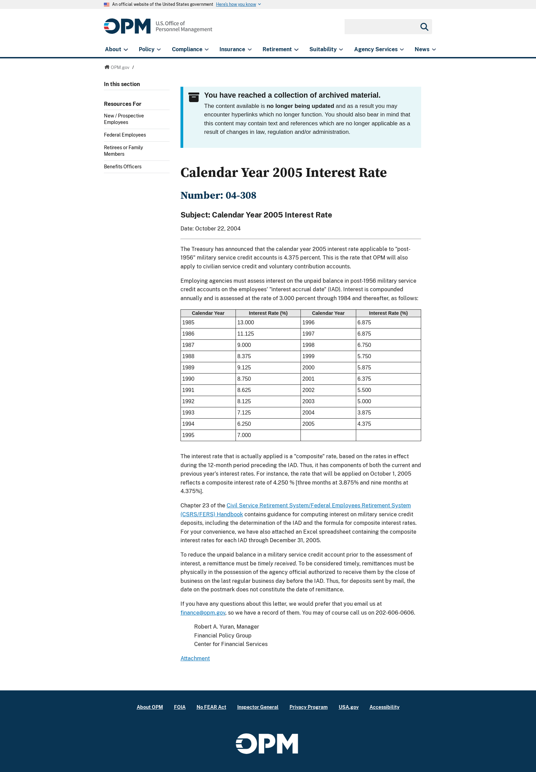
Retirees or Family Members (123, 151)
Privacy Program (309, 707)
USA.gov (349, 707)
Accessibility (385, 707)
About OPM (150, 707)
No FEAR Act (211, 707)
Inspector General (258, 707)
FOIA (180, 707)
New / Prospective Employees (124, 119)
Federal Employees (125, 135)
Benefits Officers (123, 166)
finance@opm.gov (202, 612)
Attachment (195, 658)
